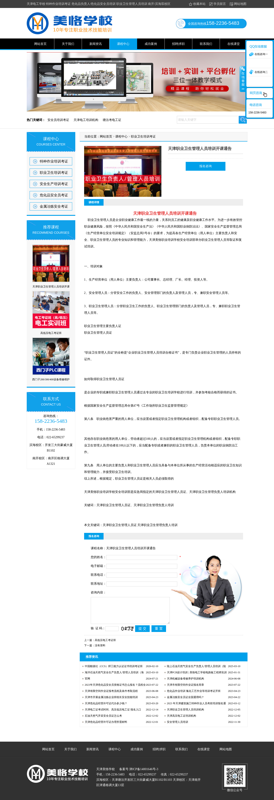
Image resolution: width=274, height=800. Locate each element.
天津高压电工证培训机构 (181, 715)
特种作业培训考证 (54, 161)
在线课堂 (233, 44)
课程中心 (123, 44)
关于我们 (68, 44)
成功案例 (151, 44)
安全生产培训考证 (54, 184)
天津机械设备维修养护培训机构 (185, 678)
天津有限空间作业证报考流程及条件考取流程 (111, 691)
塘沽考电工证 (112, 120)
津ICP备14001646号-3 (143, 769)
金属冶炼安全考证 (54, 206)
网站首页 (40, 44)
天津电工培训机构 (86, 120)
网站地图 (237, 4)
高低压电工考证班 (51, 333)
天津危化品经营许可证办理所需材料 (106, 721)
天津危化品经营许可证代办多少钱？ (106, 703)
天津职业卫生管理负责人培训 (157, 525)
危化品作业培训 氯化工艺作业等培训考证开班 (194, 691)
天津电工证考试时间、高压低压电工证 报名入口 (113, 709)
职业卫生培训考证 (54, 172)
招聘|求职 (178, 44)
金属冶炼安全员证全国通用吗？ (185, 697)
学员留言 (217, 4)
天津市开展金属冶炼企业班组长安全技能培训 (111, 697)
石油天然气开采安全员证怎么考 (103, 715)
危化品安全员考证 (54, 195)
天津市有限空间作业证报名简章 (185, 684)
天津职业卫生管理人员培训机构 (185, 709)
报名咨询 (205, 166)
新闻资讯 (95, 44)
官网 (87, 678)
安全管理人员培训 (177, 721)
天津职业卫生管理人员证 (120, 525)
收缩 (243, 79)
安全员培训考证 (58, 120)
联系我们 (206, 44)
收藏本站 (197, 4)
